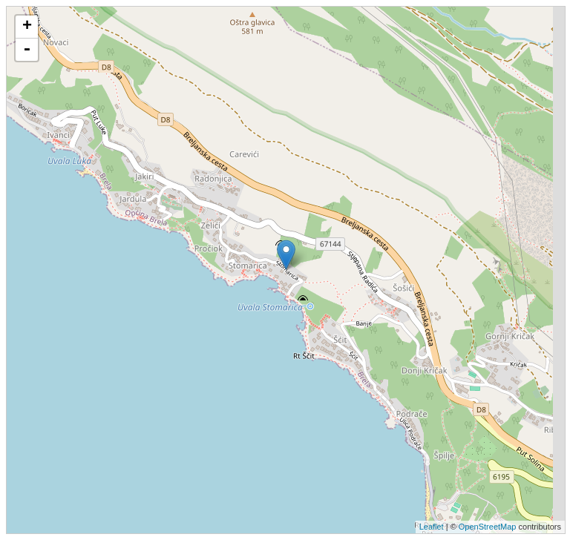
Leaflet (431, 526)
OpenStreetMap (488, 526)
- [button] (27, 50)
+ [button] (27, 27)
